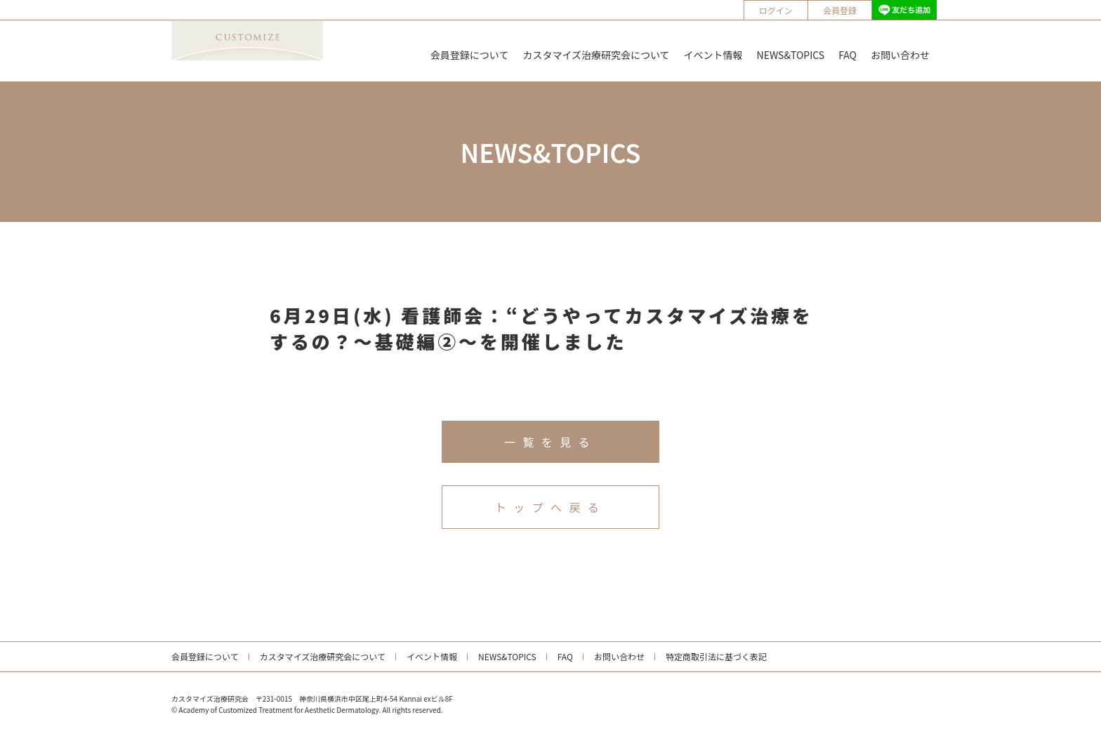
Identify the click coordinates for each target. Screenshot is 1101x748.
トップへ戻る (550, 507)
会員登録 (840, 10)
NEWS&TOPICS (791, 54)
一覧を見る (550, 441)
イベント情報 (713, 54)
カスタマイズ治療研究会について (595, 54)
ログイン (776, 10)
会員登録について (469, 54)
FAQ (847, 54)
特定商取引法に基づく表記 (716, 656)
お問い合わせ (900, 54)
